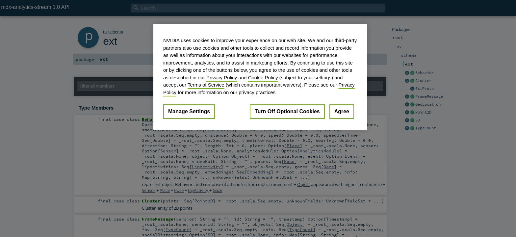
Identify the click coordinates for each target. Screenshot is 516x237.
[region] (260, 77)
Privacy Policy (221, 77)
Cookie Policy (263, 77)
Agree (341, 111)
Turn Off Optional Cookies (287, 111)
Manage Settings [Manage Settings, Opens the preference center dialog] (189, 111)
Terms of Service (206, 85)
